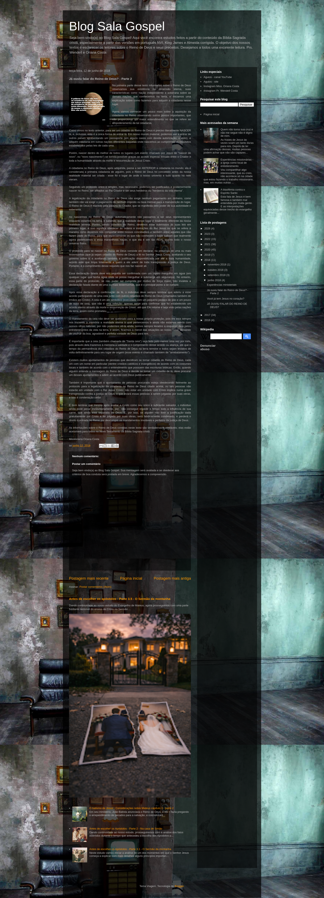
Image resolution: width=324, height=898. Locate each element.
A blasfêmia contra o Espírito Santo (232, 191)
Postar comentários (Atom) (96, 586)
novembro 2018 (217, 264)
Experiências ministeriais (221, 284)
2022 (207, 239)
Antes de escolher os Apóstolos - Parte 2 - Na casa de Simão (125, 828)
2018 (207, 259)
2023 (207, 233)
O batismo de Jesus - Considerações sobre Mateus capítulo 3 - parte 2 (131, 808)
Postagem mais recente (88, 578)
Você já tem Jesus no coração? (225, 298)
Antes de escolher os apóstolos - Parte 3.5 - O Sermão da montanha (119, 599)
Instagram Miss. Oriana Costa (221, 86)
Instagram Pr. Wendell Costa (221, 90)
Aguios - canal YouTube (218, 77)
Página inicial (131, 578)
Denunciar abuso (208, 347)
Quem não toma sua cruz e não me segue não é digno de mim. (236, 132)
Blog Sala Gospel (117, 26)
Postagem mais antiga (172, 578)
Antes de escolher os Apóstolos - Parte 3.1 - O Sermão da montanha (130, 849)
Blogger (179, 886)
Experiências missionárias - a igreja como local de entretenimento (236, 163)
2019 (207, 254)
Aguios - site (211, 81)
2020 (207, 249)
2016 (207, 320)
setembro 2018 (217, 275)
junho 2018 (215, 280)
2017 (207, 315)
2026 (207, 228)
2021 (207, 244)
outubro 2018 (216, 269)
